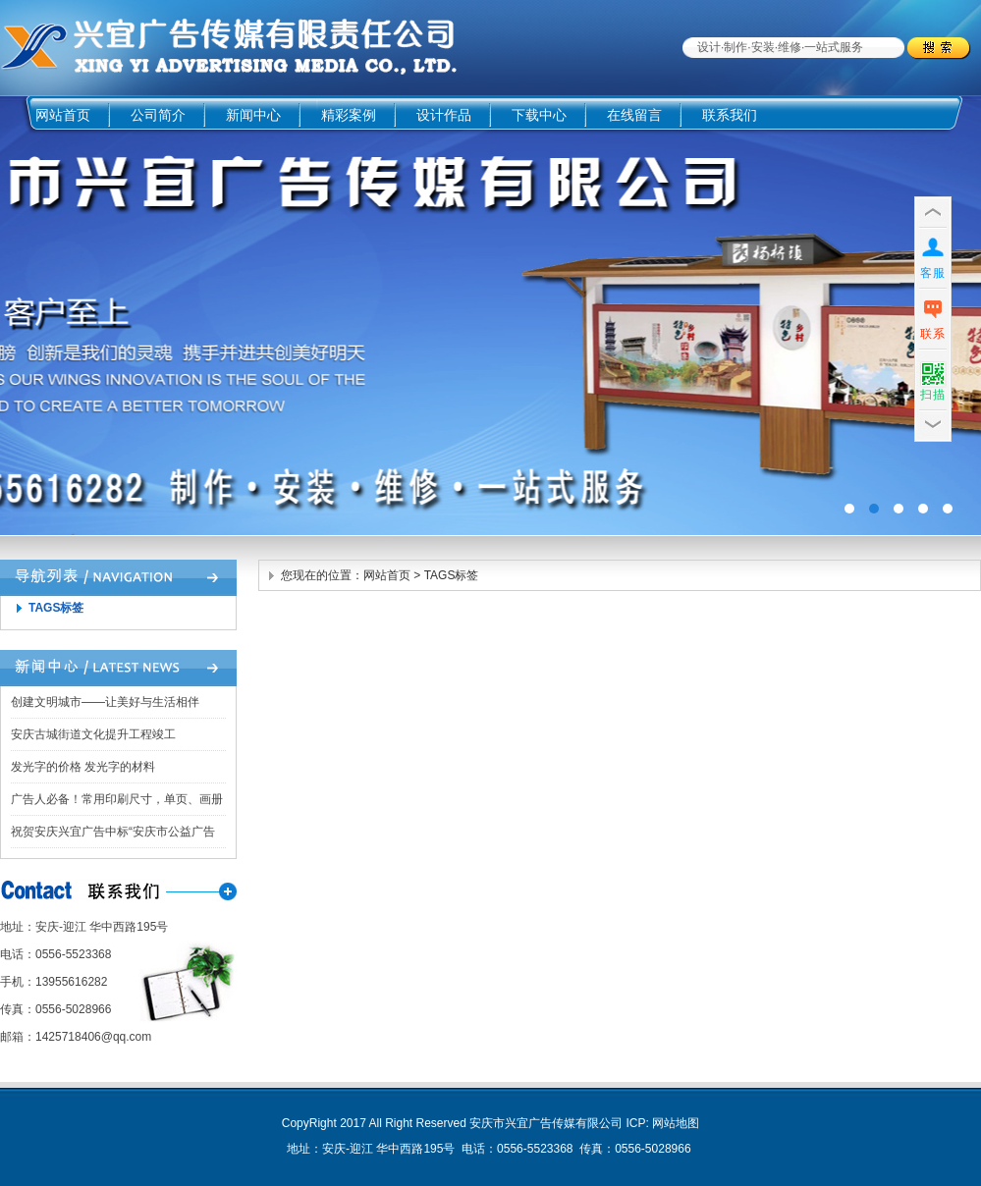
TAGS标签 (55, 608)
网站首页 (62, 115)
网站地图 (675, 1123)
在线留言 (634, 115)
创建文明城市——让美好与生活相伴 (105, 702)
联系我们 (729, 115)
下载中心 (539, 115)
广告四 (490, 315)
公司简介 (158, 115)
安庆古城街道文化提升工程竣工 (93, 734)
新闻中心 (253, 115)
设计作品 (443, 115)
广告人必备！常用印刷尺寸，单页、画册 (117, 799)
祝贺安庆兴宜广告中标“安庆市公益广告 (113, 831)
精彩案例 (348, 115)
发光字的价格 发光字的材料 (83, 767)
